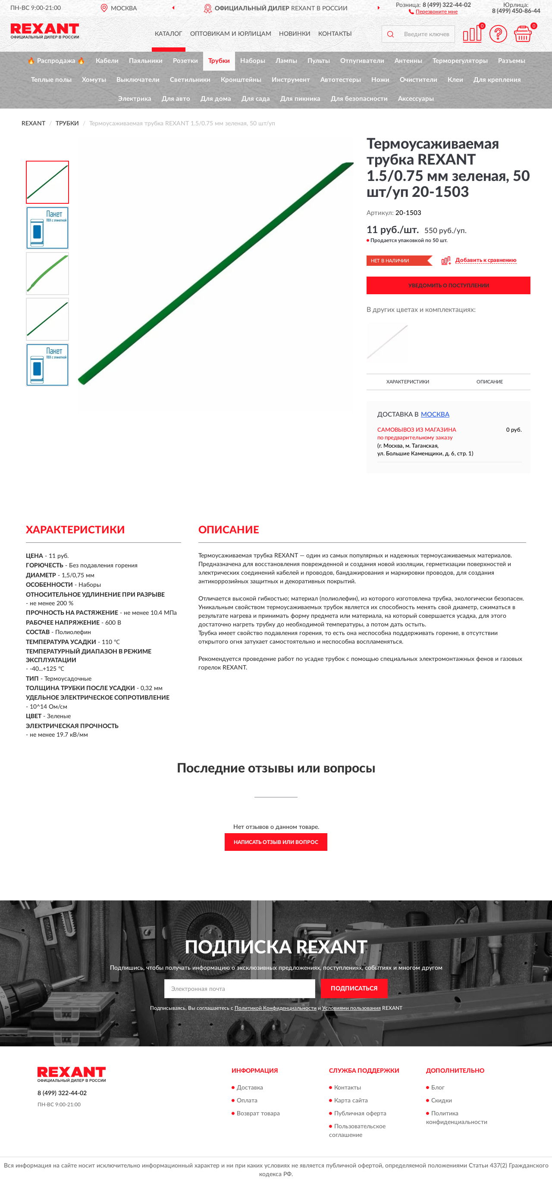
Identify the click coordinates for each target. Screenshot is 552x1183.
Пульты (318, 61)
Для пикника (300, 99)
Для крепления (497, 80)
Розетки (185, 61)
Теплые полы (51, 80)
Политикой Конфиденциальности (276, 1008)
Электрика (134, 99)
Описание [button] (490, 382)
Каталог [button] (168, 34)
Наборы (252, 61)
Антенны (408, 61)
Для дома (216, 99)
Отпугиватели (362, 61)
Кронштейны (241, 80)
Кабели (107, 61)
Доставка (250, 1088)
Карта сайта (351, 1101)
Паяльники (146, 61)
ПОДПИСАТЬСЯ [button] (354, 989)
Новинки (294, 34)
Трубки (219, 61)
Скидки (441, 1101)
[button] (433, 11)
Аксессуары (416, 99)
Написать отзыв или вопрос (276, 842)
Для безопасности (359, 99)
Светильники (190, 80)
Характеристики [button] (407, 382)
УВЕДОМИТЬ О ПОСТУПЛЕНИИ (448, 285)
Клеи (455, 80)
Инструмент (291, 80)
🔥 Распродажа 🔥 (56, 61)
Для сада (256, 99)
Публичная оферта (360, 1114)
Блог (438, 1088)
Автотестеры (340, 80)
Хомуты (94, 80)
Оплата (247, 1101)
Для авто (176, 99)
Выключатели (138, 80)
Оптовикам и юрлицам (230, 34)
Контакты (335, 34)
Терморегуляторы (460, 61)
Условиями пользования (351, 1008)
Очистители (418, 80)
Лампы (286, 61)
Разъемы (511, 61)
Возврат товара (258, 1114)
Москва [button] (435, 414)
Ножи (380, 80)
